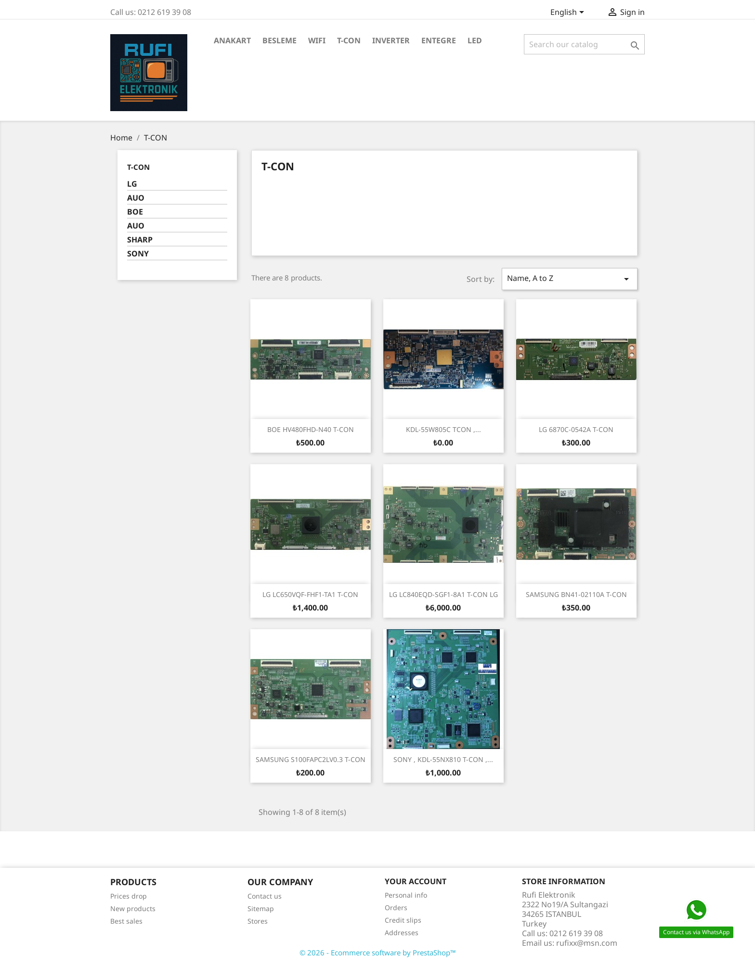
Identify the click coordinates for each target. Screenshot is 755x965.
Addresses (401, 932)
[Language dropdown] (568, 13)
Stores (257, 921)
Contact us (264, 896)
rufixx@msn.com (586, 943)
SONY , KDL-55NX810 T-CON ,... (443, 759)
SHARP (140, 240)
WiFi (316, 40)
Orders (396, 907)
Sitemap (260, 908)
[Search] (584, 44)
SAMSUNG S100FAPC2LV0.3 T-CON (310, 759)
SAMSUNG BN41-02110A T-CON (576, 594)
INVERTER (391, 40)
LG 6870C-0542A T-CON (576, 429)
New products (133, 908)
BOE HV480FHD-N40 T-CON (310, 429)
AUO (135, 198)
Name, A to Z (569, 279)
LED (475, 40)
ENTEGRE (438, 40)
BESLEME (279, 40)
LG (132, 184)
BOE (135, 212)
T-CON (349, 40)
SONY (138, 254)
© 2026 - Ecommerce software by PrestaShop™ (377, 952)
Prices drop (128, 896)
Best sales (126, 921)
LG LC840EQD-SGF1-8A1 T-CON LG (443, 594)
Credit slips (403, 920)
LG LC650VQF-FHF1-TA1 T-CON (310, 594)
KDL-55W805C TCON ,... (443, 429)
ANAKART (232, 40)
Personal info (406, 895)
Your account (415, 881)
